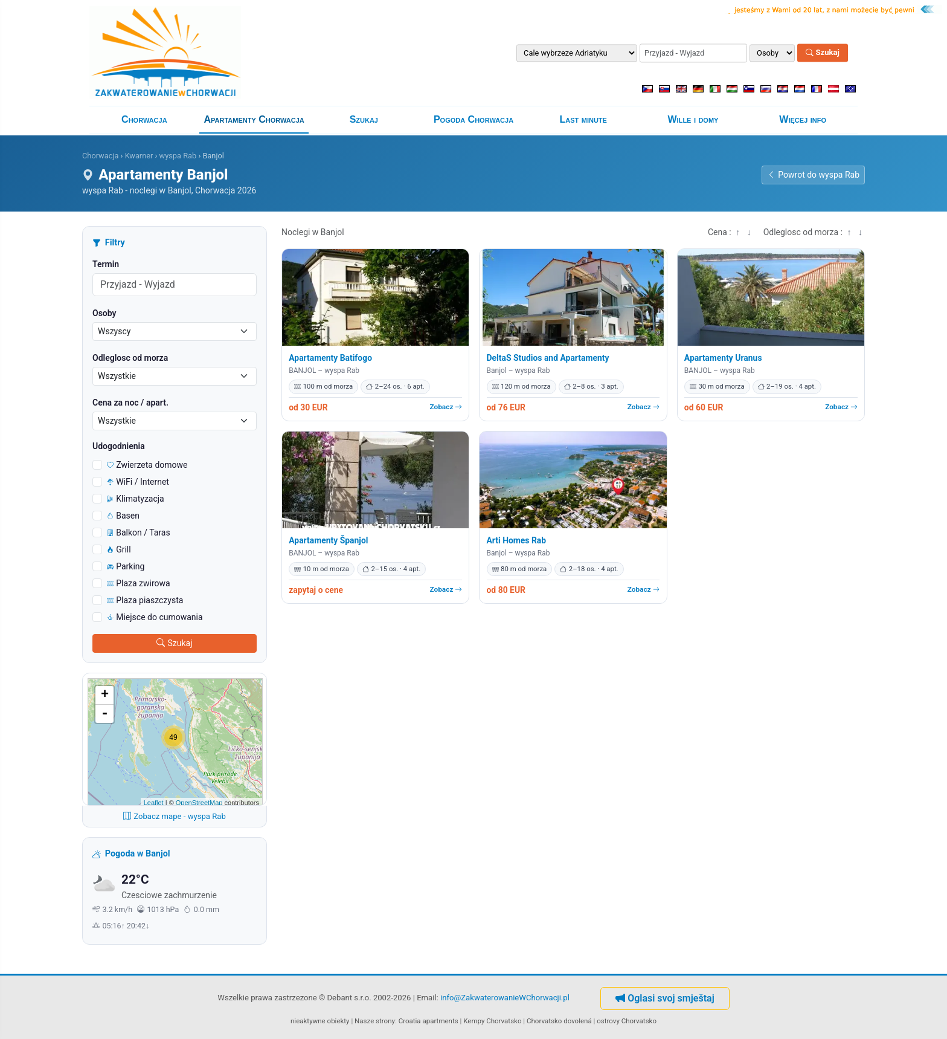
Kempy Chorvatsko (492, 1021)
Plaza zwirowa (138, 583)
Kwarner (139, 155)
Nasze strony (375, 1021)
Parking (125, 566)
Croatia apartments (428, 1021)
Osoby (104, 313)
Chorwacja (144, 119)
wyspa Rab (178, 155)
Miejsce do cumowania (155, 617)
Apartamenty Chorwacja (254, 119)
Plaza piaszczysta (145, 600)
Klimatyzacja (135, 498)
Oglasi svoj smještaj (664, 998)
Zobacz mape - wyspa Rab (174, 816)
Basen (123, 515)
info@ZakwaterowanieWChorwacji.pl (505, 997)
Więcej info (802, 119)
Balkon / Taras (138, 532)
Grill (119, 549)
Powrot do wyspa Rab (813, 175)
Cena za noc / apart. (130, 402)
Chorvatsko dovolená (559, 1021)
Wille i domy (693, 119)
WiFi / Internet (138, 482)
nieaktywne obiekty (320, 1021)
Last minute (583, 119)
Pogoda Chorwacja (473, 119)
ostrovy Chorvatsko (626, 1021)
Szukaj (822, 52)
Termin (105, 264)
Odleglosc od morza (130, 358)
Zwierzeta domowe (147, 465)
